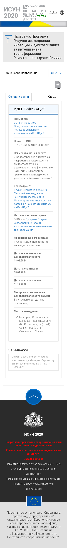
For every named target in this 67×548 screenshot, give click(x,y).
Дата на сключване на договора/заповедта (27, 255)
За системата (34, 488)
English (53, 12)
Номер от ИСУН (23, 141)
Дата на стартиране (26, 268)
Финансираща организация (31, 237)
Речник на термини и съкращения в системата (33, 478)
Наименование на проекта (30, 153)
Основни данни (18, 96)
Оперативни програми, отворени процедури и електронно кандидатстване (34, 444)
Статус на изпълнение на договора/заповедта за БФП (32, 294)
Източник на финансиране (30, 215)
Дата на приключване (27, 280)
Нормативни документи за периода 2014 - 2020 (33, 464)
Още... (56, 73)
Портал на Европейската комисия (33, 483)
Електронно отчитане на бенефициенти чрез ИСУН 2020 (33, 452)
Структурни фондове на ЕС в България (33, 468)
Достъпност (33, 473)
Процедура (21, 118)
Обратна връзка (33, 459)
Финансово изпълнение (21, 73)
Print (58, 89)
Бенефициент (22, 186)
